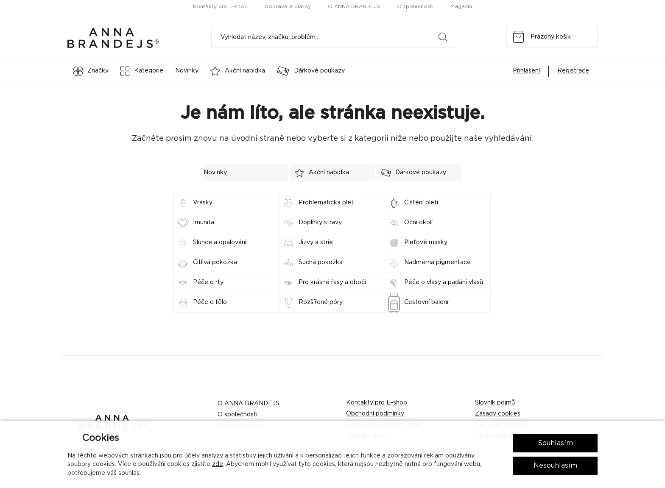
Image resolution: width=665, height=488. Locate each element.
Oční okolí (418, 223)
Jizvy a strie (316, 242)
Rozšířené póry (321, 302)
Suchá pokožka (321, 262)
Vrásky (202, 203)
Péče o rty (208, 282)
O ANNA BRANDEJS (354, 6)
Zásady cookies (497, 414)
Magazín (461, 6)
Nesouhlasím (555, 465)
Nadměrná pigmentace (437, 262)
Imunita (203, 223)
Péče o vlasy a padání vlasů (443, 282)
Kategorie (141, 71)
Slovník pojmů (495, 403)
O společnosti (415, 6)
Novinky (186, 71)
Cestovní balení (426, 302)
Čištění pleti (421, 203)
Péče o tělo (210, 302)
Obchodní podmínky (375, 414)
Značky (91, 71)
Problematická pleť (326, 203)
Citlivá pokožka (215, 262)
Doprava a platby (288, 6)
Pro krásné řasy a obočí (332, 282)
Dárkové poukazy (311, 71)
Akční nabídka (237, 71)
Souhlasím (555, 443)
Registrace (573, 71)
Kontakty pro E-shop (220, 6)
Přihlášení (526, 71)
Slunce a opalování (219, 242)
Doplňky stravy (320, 223)
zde (217, 464)
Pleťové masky (425, 242)
